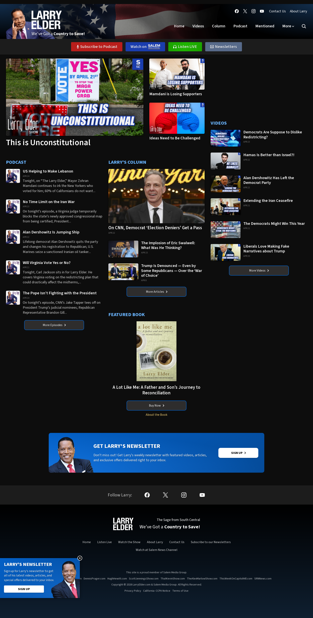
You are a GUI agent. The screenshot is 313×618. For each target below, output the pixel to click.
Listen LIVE (185, 47)
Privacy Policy (133, 591)
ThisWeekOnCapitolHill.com (235, 579)
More (286, 26)
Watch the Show (129, 542)
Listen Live (104, 542)
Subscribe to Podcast (96, 47)
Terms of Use (180, 591)
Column (218, 26)
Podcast (240, 26)
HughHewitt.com (117, 579)
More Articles (156, 292)
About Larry (298, 11)
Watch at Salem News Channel (156, 550)
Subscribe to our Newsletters (211, 542)
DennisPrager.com (94, 579)
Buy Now (156, 405)
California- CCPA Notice (156, 591)
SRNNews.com (262, 579)
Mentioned (264, 26)
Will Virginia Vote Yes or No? (46, 263)
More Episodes (54, 325)
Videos (198, 26)
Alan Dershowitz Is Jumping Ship (51, 232)
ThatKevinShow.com (172, 579)
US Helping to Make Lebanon (48, 171)
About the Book (156, 415)
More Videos (259, 270)
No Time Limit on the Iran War (49, 202)
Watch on (145, 47)
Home (179, 26)
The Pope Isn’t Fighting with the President (60, 293)
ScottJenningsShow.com (143, 579)
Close (79, 558)
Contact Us (277, 11)
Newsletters (223, 47)
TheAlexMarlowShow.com (202, 579)
